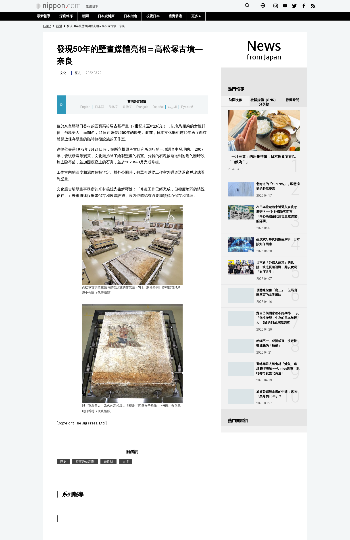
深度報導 (66, 16)
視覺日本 (153, 16)
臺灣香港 (175, 16)
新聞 (85, 16)
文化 (63, 73)
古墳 (126, 461)
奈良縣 (108, 461)
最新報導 (43, 16)
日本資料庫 (106, 16)
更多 (196, 16)
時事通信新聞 (85, 461)
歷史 (78, 73)
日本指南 (130, 16)
